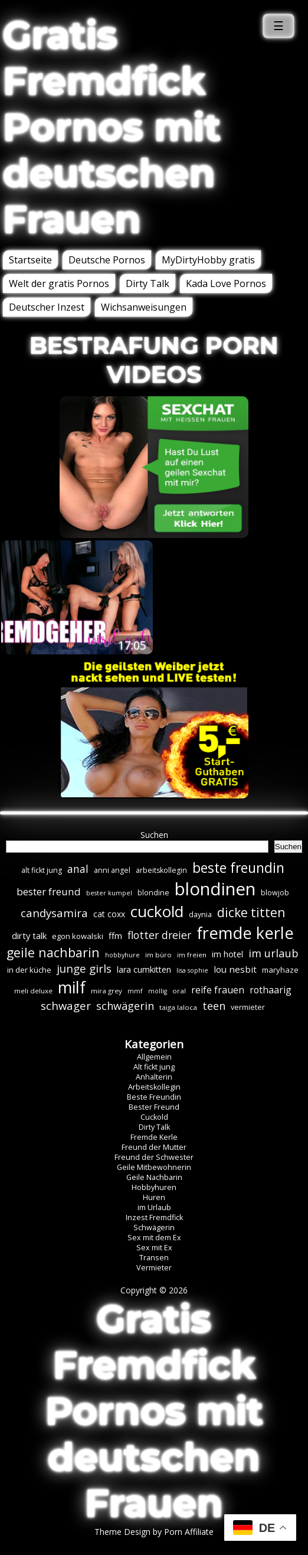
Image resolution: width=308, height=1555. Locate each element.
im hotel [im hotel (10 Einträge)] (227, 954)
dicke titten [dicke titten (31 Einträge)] (251, 912)
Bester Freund (154, 1107)
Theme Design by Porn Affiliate (154, 1531)
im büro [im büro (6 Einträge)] (158, 954)
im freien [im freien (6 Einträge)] (192, 954)
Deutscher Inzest (46, 307)
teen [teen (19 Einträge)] (213, 1006)
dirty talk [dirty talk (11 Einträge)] (29, 935)
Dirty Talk (147, 283)
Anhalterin (154, 1077)
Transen (154, 1258)
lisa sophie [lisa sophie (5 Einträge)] (192, 970)
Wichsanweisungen (143, 307)
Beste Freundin (154, 1097)
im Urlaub (154, 1207)
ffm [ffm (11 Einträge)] (115, 935)
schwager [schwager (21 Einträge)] (66, 1005)
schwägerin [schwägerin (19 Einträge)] (125, 1006)
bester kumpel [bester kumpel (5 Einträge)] (109, 893)
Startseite (30, 259)
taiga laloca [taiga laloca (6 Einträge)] (178, 1007)
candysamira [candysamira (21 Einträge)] (54, 912)
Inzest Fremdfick (154, 1217)
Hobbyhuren (154, 1187)
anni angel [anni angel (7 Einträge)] (112, 870)
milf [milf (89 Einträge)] (72, 987)
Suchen (154, 834)
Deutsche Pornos (106, 259)
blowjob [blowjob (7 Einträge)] (275, 893)
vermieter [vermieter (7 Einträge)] (248, 1007)
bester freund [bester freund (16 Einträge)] (49, 891)
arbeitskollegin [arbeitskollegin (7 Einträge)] (161, 870)
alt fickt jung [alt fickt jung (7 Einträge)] (41, 870)
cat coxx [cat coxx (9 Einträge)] (109, 914)
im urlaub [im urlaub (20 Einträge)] (273, 953)
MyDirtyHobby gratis (208, 259)
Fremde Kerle (154, 1137)
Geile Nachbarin (154, 1177)
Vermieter (154, 1268)
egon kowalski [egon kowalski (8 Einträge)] (77, 936)
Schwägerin (154, 1228)
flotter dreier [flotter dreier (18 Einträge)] (159, 935)
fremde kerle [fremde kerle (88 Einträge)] (245, 933)
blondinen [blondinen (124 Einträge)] (215, 889)
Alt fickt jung (154, 1067)
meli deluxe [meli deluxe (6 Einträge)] (33, 990)
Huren (154, 1197)
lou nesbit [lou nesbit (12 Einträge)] (235, 969)
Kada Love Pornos (226, 283)
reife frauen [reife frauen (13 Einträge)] (217, 989)
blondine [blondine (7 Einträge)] (153, 893)
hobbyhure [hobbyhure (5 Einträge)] (122, 955)
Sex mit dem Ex (154, 1238)
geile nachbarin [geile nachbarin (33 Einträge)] (53, 952)
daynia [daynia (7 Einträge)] (200, 914)
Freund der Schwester (154, 1157)
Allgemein (154, 1057)
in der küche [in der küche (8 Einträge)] (29, 969)
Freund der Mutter (154, 1147)
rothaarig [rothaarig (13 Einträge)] (270, 989)
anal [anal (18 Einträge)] (78, 869)
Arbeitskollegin (154, 1087)
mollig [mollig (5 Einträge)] (157, 991)
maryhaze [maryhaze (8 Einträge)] (280, 969)
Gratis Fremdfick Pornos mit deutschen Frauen (112, 127)
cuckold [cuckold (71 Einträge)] (157, 911)
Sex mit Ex (154, 1248)
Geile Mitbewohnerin (154, 1167)
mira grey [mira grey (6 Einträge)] (106, 990)
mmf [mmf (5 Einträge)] (135, 991)
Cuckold (154, 1117)
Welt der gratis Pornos (59, 283)
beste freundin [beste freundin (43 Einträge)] (238, 868)
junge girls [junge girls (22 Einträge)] (84, 968)
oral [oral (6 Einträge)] (179, 990)
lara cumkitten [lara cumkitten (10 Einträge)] (144, 969)
